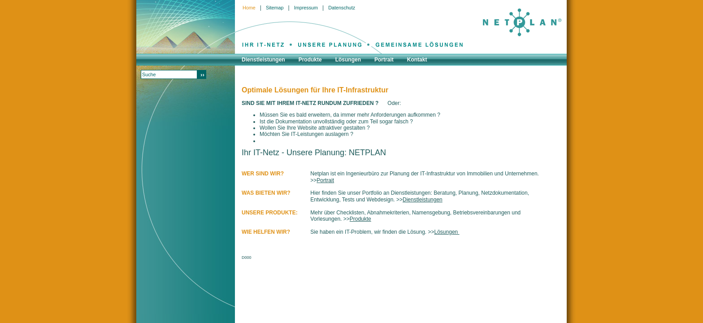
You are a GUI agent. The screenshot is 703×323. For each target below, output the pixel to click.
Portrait (325, 180)
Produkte (360, 219)
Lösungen (447, 232)
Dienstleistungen (423, 199)
